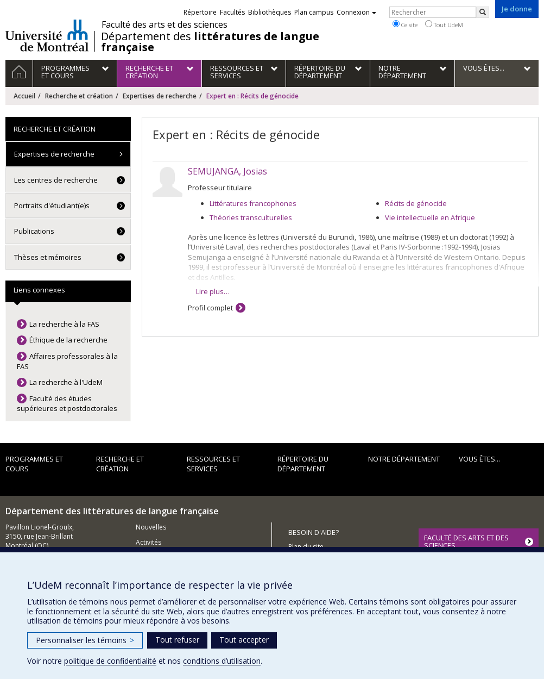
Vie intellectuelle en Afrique (430, 217)
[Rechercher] (482, 12)
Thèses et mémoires (47, 257)
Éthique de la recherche (68, 340)
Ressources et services (213, 464)
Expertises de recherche (160, 96)
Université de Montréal (46, 35)
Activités (148, 542)
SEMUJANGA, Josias (227, 171)
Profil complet (210, 308)
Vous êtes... (479, 459)
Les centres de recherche (56, 180)
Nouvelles (151, 527)
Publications (34, 231)
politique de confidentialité (110, 661)
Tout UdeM (444, 24)
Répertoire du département (302, 464)
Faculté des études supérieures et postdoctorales (67, 404)
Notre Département (404, 459)
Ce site (405, 24)
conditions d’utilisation (222, 661)
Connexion (356, 12)
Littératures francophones (253, 203)
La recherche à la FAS (64, 324)
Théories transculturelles (251, 217)
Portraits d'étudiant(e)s (52, 205)
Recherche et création (79, 96)
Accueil (24, 96)
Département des (210, 42)
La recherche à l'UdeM (66, 382)
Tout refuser (177, 639)
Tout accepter (244, 639)
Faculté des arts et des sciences (164, 24)
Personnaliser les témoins (85, 640)
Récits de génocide (416, 203)
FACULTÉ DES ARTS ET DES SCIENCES (466, 541)
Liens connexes (39, 290)
